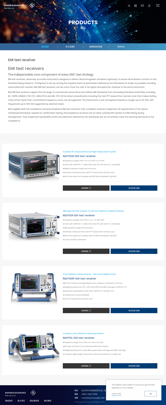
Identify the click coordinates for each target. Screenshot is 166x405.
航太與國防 (70, 46)
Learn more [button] (116, 394)
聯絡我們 (9, 400)
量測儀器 (45, 46)
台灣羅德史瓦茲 (19, 5)
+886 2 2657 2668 (89, 394)
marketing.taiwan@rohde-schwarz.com (99, 398)
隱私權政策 (34, 400)
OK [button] (151, 394)
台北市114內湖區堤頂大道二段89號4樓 (97, 390)
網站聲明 (47, 400)
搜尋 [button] (129, 5)
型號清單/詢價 (134, 188)
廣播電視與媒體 (95, 46)
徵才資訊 (21, 400)
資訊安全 (121, 46)
